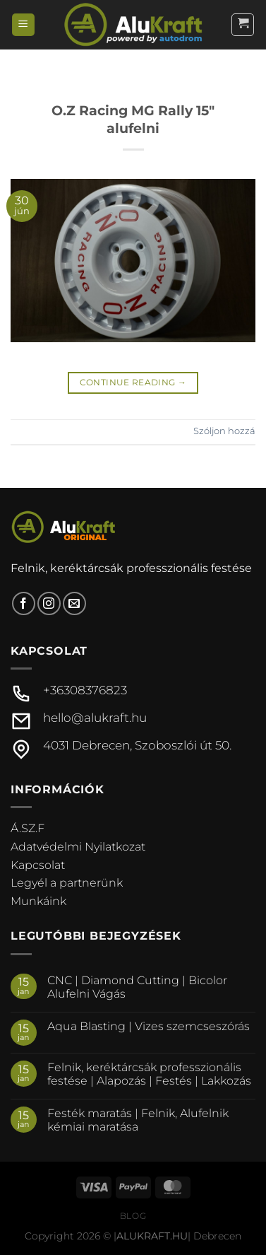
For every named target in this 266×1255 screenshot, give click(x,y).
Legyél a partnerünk (67, 882)
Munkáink (38, 901)
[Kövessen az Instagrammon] (49, 603)
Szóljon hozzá (224, 431)
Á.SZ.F (27, 828)
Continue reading (133, 382)
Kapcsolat (38, 865)
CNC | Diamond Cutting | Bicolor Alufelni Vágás (137, 987)
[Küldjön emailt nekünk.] (74, 603)
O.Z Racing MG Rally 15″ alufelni (133, 119)
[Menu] (23, 25)
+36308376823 (85, 690)
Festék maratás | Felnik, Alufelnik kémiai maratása (138, 1120)
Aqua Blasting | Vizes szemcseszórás (148, 1026)
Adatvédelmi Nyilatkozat (78, 846)
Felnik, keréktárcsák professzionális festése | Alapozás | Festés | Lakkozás (149, 1074)
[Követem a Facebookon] (23, 603)
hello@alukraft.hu (95, 718)
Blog (133, 1215)
